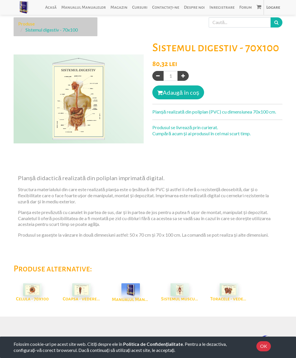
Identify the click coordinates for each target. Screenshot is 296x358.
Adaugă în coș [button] (178, 92)
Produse (26, 23)
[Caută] (276, 22)
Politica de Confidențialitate (153, 344)
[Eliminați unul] (158, 76)
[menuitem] (51, 7)
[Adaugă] (183, 76)
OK (263, 346)
